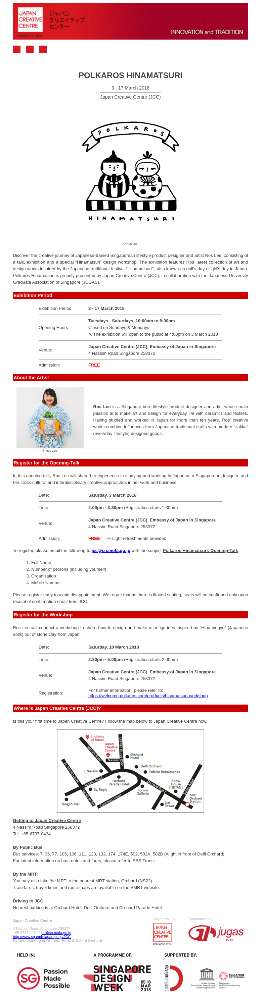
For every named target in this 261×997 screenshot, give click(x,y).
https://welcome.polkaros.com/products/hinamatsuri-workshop (148, 695)
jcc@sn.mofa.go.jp (56, 933)
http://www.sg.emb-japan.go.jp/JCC (42, 937)
